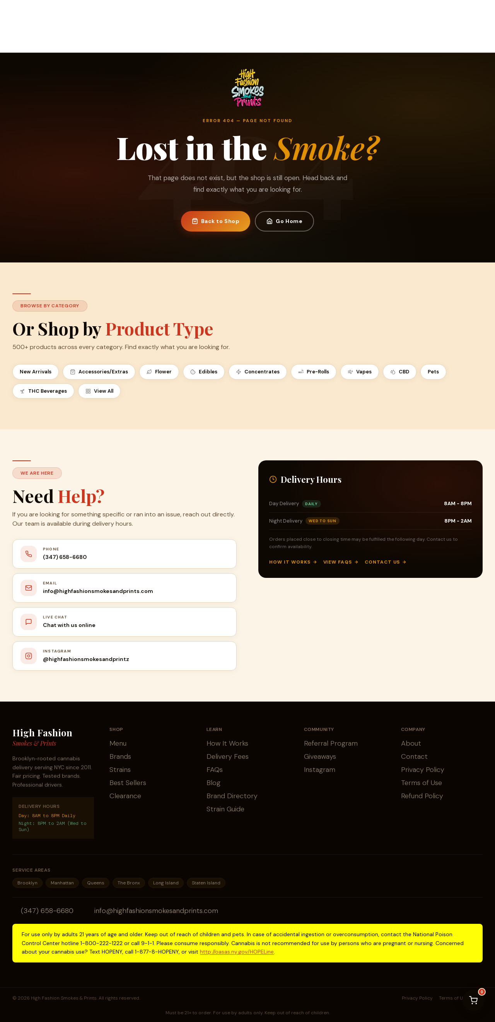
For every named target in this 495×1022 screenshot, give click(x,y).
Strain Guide (225, 809)
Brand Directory (232, 796)
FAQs (215, 769)
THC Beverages (43, 391)
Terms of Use (421, 782)
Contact (414, 756)
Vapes (360, 371)
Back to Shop (216, 221)
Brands (120, 756)
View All (99, 391)
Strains (120, 769)
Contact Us (385, 562)
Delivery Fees (228, 756)
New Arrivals (35, 371)
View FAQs (341, 562)
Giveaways (320, 756)
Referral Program (331, 743)
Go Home (284, 221)
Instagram (319, 769)
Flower (159, 371)
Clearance (125, 796)
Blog (213, 782)
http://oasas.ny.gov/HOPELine (237, 951)
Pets (433, 371)
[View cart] (473, 1000)
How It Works (293, 562)
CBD (399, 371)
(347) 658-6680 (47, 910)
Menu (117, 743)
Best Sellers (127, 782)
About (411, 743)
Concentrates (258, 371)
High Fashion (42, 737)
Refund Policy (422, 796)
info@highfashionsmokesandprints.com (156, 910)
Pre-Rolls (313, 371)
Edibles (203, 371)
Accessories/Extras (99, 371)
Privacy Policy (422, 769)
